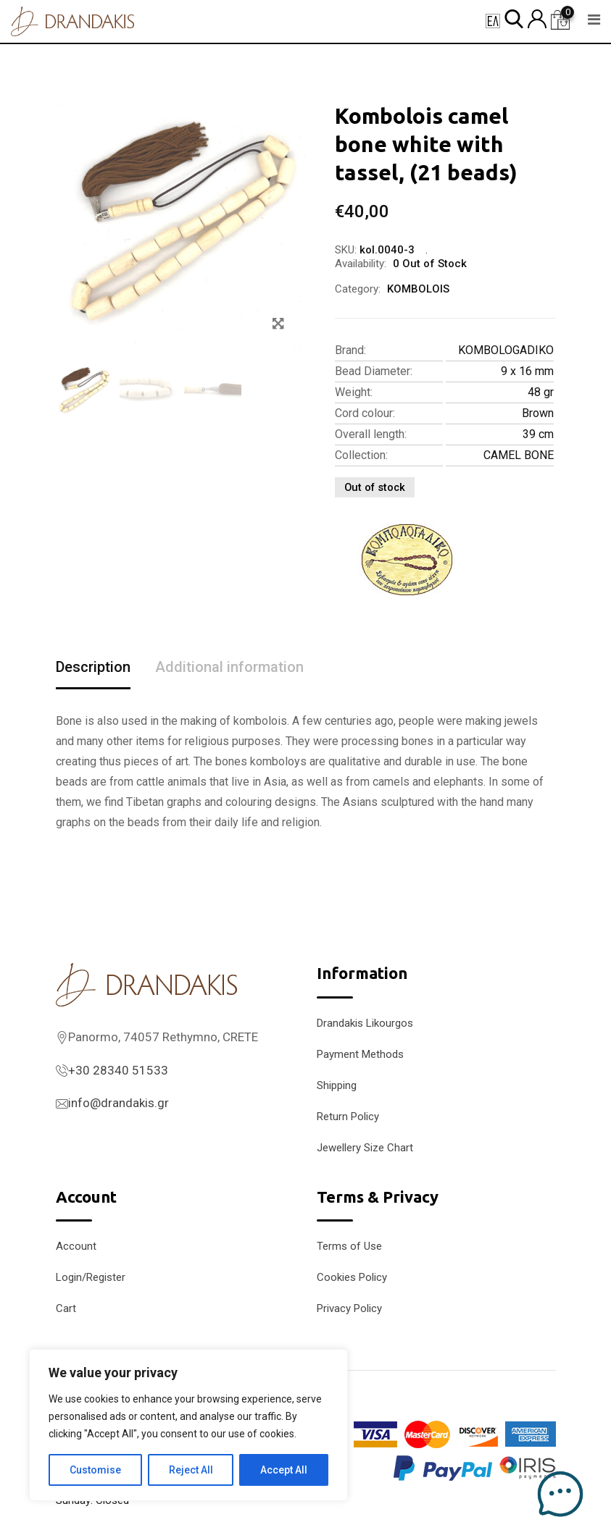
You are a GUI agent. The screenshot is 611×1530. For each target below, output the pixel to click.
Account (76, 1246)
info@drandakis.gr (118, 1103)
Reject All (191, 1470)
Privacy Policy (349, 1308)
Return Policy (348, 1116)
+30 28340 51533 (118, 1070)
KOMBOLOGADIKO (506, 350)
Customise (95, 1470)
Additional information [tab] (229, 667)
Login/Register (90, 1277)
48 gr (541, 392)
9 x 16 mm (527, 371)
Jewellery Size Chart (365, 1147)
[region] (188, 1425)
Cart (66, 1308)
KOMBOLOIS (418, 288)
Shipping (337, 1085)
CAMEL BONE (518, 455)
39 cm (538, 434)
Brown (538, 413)
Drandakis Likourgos (365, 1023)
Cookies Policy (352, 1277)
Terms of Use (349, 1246)
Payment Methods (360, 1054)
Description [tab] (93, 667)
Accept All (283, 1470)
